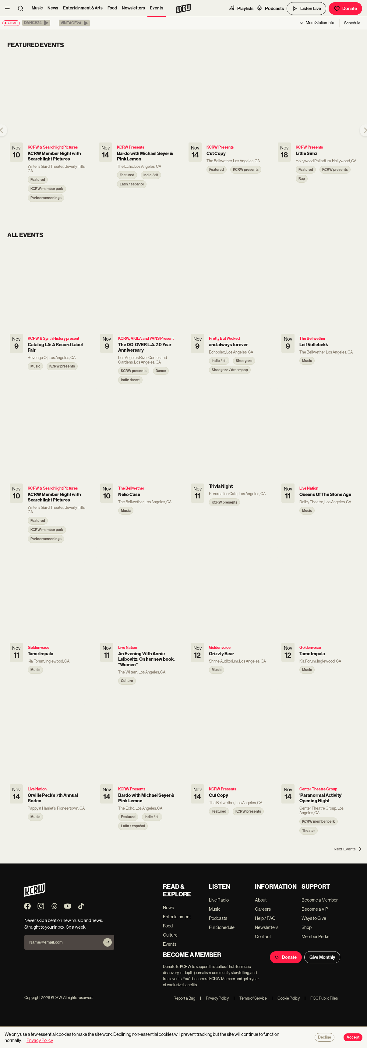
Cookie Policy (286, 998)
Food (112, 8)
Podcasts (270, 8)
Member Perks (315, 936)
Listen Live (306, 8)
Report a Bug (184, 998)
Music (37, 8)
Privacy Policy (214, 998)
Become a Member (320, 899)
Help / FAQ (265, 918)
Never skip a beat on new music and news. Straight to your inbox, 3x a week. (63, 923)
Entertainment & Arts (83, 8)
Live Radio (219, 899)
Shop (307, 927)
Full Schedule (222, 927)
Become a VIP (315, 909)
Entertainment (177, 916)
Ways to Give (314, 918)
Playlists (241, 8)
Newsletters (133, 8)
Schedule (352, 23)
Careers (263, 909)
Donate (345, 8)
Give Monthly (322, 957)
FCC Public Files (321, 998)
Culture (170, 934)
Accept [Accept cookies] (353, 1037)
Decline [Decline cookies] (324, 1037)
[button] (36, 23)
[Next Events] (348, 849)
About (261, 899)
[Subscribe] (107, 942)
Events (156, 8)
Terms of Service (250, 998)
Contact (263, 936)
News (53, 8)
